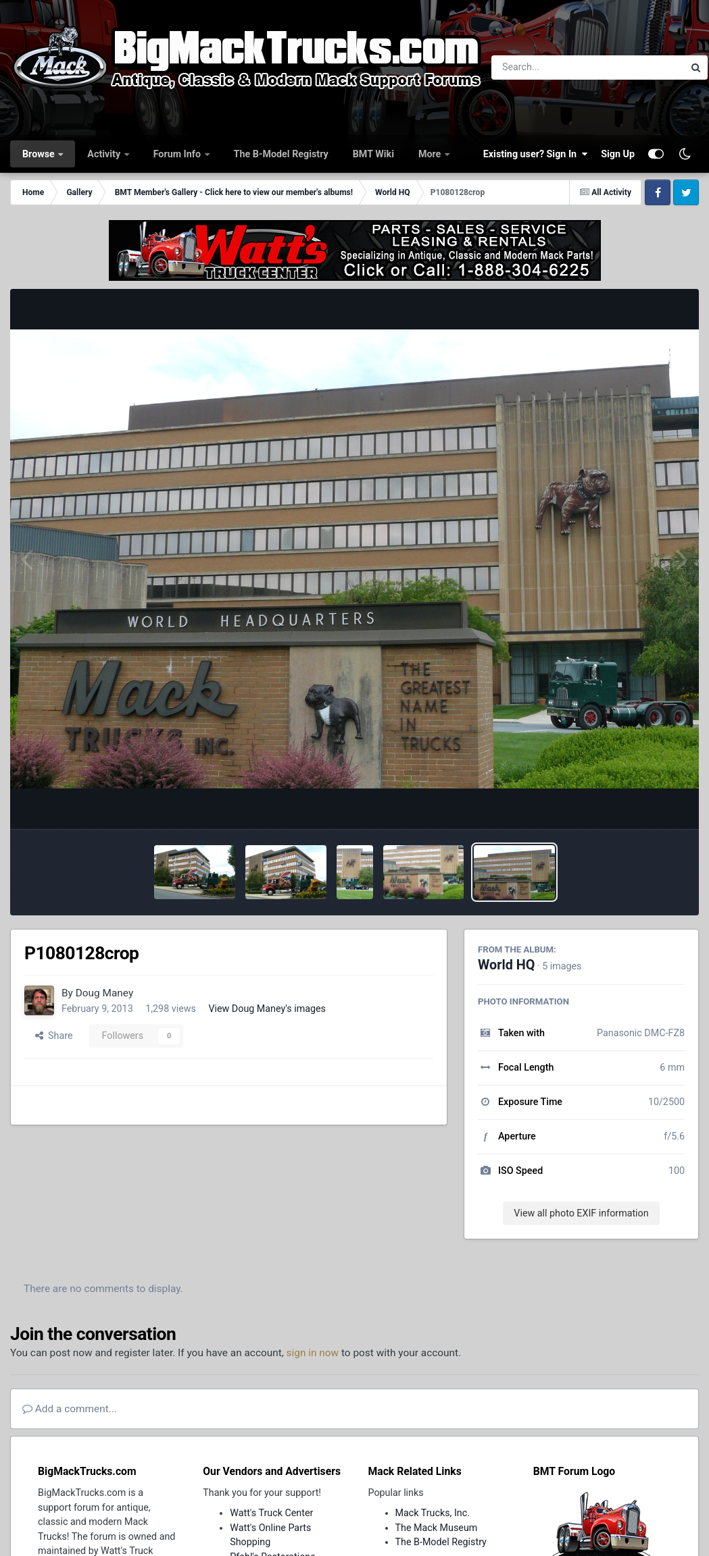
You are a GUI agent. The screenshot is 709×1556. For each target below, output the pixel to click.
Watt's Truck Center (271, 1512)
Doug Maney (104, 993)
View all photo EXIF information (581, 1213)
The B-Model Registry (281, 154)
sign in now (313, 1353)
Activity (104, 154)
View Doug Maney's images (267, 1008)
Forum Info (178, 154)
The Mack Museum (436, 1527)
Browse (39, 154)
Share (54, 1035)
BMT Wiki (373, 154)
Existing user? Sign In (535, 154)
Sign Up (618, 154)
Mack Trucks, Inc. (432, 1512)
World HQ (506, 965)
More (430, 154)
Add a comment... (69, 1409)
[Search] (550, 67)
